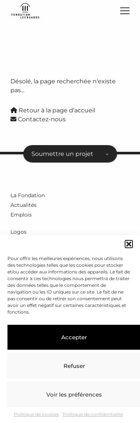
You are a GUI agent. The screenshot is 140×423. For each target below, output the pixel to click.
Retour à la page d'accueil (52, 110)
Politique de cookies (36, 414)
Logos (18, 231)
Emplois (21, 214)
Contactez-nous (38, 119)
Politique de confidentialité (93, 414)
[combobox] (70, 154)
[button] (129, 244)
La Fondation (27, 195)
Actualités (23, 205)
